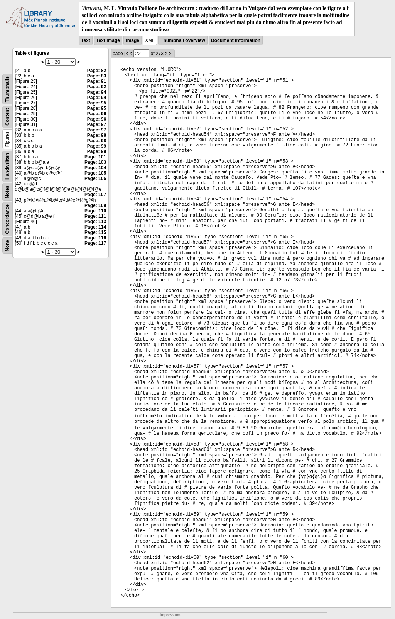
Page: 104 (95, 167)
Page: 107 (95, 194)
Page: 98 (96, 135)
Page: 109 (95, 205)
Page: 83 (96, 76)
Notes (7, 191)
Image (132, 40)
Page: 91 (96, 81)
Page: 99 (96, 146)
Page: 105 (95, 173)
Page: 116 (95, 238)
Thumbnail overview (182, 40)
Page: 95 (96, 103)
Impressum (170, 615)
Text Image (108, 40)
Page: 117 (95, 243)
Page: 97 (96, 124)
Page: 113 (95, 221)
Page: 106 (95, 178)
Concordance (7, 219)
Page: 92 (96, 86)
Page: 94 (96, 92)
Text (85, 40)
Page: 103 (95, 162)
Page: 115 (95, 232)
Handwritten (7, 166)
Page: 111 (95, 216)
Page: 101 (95, 157)
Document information (235, 40)
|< (126, 53)
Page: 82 (96, 70)
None (7, 245)
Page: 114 (95, 227)
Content (7, 116)
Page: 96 (96, 113)
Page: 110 (95, 211)
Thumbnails (7, 89)
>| (171, 53)
